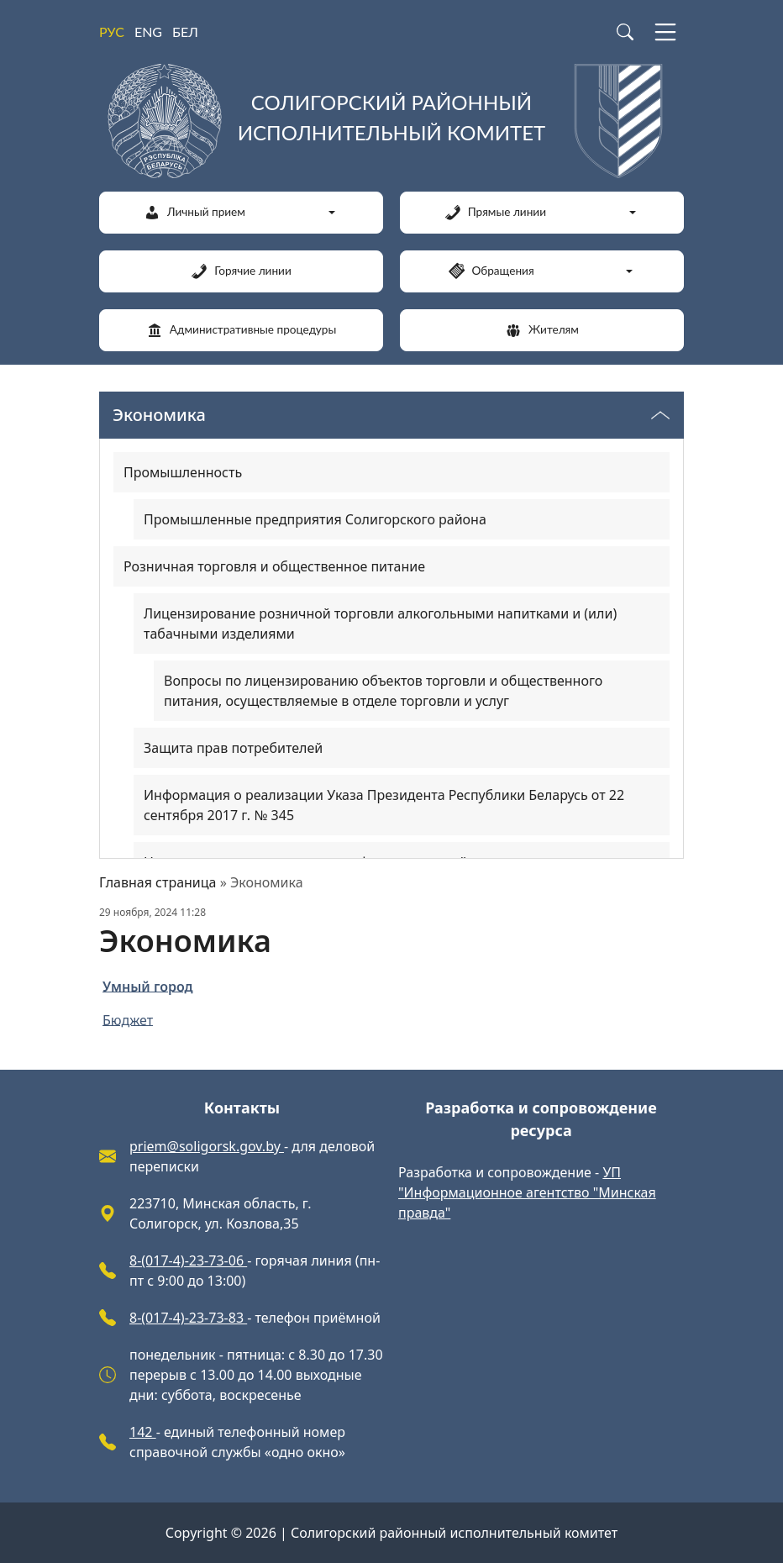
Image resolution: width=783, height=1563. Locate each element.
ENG (148, 31)
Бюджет (127, 1019)
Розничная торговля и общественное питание (274, 566)
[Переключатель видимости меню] (660, 415)
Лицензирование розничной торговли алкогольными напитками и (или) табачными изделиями (380, 623)
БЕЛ (185, 31)
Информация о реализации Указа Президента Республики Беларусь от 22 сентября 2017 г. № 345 (384, 805)
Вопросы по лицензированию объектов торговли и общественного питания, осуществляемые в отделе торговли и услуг (383, 690)
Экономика (159, 415)
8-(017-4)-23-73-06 (188, 1260)
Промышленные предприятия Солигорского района (315, 519)
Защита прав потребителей (233, 748)
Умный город (147, 985)
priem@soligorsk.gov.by (206, 1146)
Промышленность (182, 472)
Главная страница (158, 882)
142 (142, 1432)
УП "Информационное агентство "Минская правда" (527, 1192)
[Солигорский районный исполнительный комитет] (391, 121)
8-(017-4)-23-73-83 (188, 1317)
